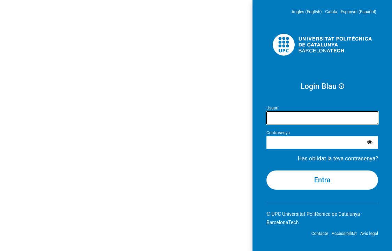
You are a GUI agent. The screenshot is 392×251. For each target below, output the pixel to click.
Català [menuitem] (331, 11)
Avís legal (369, 233)
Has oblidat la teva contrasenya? (338, 158)
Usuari (272, 108)
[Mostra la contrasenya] (369, 142)
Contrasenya (278, 132)
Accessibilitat (344, 233)
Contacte (319, 233)
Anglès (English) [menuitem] (307, 11)
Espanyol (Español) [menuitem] (358, 11)
